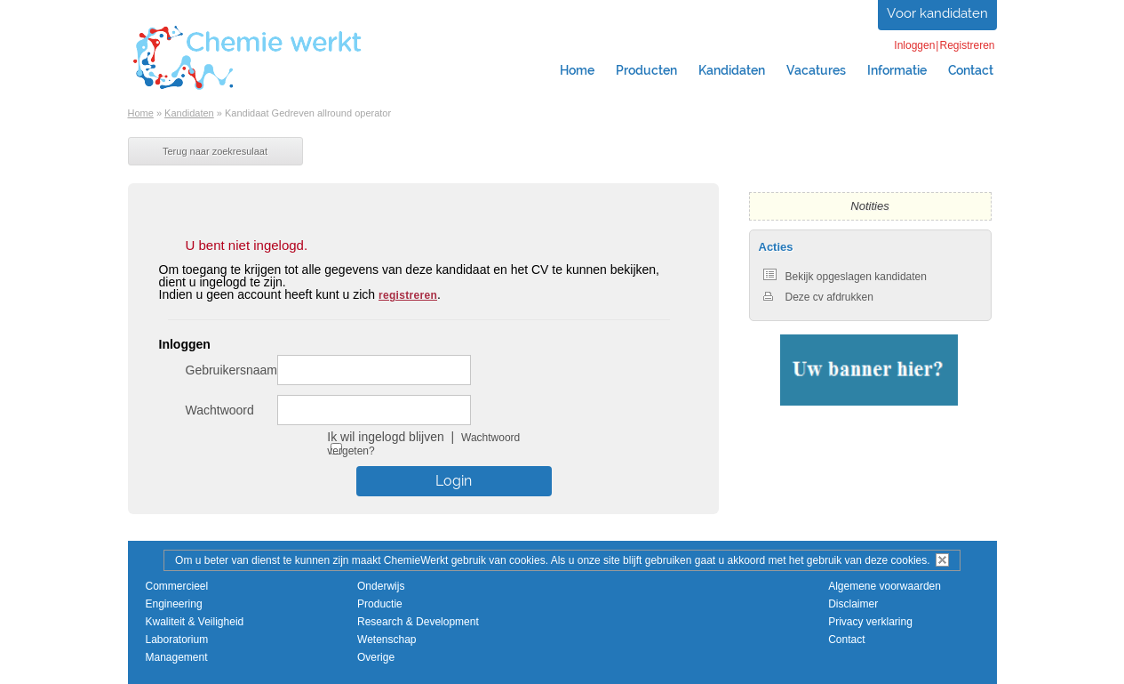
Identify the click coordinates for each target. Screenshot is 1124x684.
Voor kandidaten (937, 13)
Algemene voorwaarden (884, 586)
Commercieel (177, 586)
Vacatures (816, 70)
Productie (380, 604)
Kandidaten (731, 70)
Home (577, 70)
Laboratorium (177, 639)
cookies (909, 560)
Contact (970, 70)
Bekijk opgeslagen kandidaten (845, 276)
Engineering (174, 604)
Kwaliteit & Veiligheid (195, 622)
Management (177, 657)
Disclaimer (853, 604)
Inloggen (914, 45)
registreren (408, 295)
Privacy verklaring (870, 622)
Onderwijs (380, 586)
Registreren (966, 45)
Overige (376, 657)
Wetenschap (387, 639)
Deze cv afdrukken (818, 297)
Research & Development (418, 622)
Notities (869, 206)
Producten (646, 70)
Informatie (897, 70)
